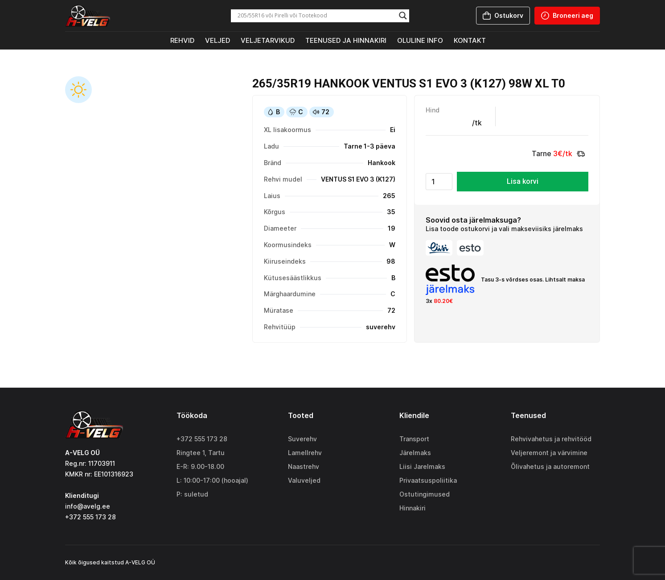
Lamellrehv (305, 452)
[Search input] (316, 15)
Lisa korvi (522, 181)
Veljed (217, 40)
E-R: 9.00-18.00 (200, 466)
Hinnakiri (412, 508)
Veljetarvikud (268, 40)
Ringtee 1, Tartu (201, 452)
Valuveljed (304, 480)
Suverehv (302, 439)
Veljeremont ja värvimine (549, 452)
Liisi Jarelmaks (422, 466)
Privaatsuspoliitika (428, 480)
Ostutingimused (424, 494)
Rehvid (182, 40)
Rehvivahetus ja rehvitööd (551, 439)
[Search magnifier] (403, 15)
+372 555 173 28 (202, 439)
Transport (414, 439)
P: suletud (192, 494)
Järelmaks (415, 452)
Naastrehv (303, 466)
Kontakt (470, 40)
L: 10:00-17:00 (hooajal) (212, 480)
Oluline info (420, 40)
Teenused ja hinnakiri (345, 40)
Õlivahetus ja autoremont (550, 466)
